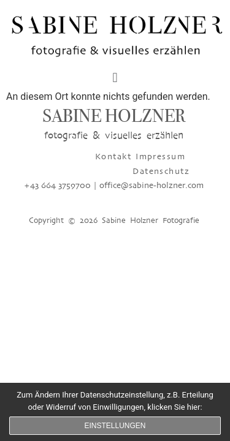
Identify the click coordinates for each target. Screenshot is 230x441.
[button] (115, 78)
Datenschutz (161, 156)
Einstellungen (114, 425)
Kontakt (56, 156)
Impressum (103, 156)
